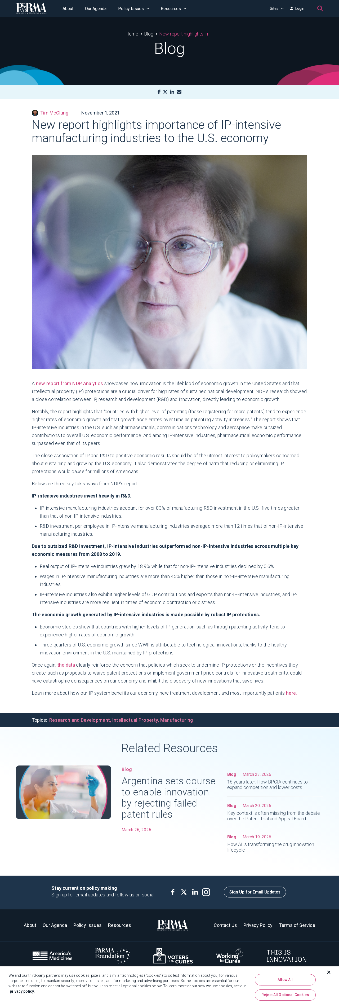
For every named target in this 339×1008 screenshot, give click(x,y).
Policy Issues (133, 8)
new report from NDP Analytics (69, 383)
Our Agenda (95, 8)
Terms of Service (297, 925)
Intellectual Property (135, 720)
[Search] (320, 8)
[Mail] (179, 92)
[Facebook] (159, 92)
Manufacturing (176, 720)
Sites (277, 8)
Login (297, 8)
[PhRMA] (31, 8)
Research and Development (79, 720)
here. (291, 693)
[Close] (329, 974)
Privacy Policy (258, 925)
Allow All (285, 982)
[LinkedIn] (172, 92)
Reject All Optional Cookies (285, 997)
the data (66, 665)
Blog (148, 34)
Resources (173, 8)
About (68, 8)
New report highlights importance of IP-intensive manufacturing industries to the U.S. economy (186, 34)
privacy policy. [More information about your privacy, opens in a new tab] (22, 993)
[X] (165, 92)
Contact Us (225, 925)
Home (132, 34)
